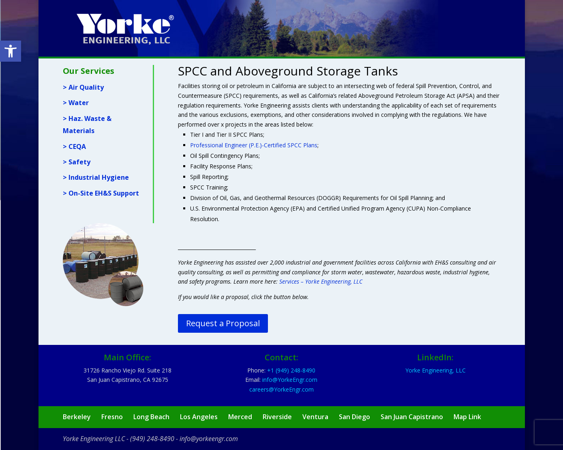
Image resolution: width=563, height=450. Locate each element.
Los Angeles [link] (199, 416)
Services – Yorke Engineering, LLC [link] (320, 281)
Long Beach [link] (151, 416)
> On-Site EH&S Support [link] (101, 193)
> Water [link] (76, 102)
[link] (10, 51)
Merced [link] (240, 416)
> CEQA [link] (74, 146)
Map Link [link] (467, 416)
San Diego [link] (354, 416)
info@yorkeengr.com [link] (209, 438)
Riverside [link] (277, 416)
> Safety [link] (76, 161)
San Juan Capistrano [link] (412, 416)
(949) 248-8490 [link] (152, 438)
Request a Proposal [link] (223, 323)
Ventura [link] (315, 416)
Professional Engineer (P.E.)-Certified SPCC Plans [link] (253, 145)
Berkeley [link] (77, 416)
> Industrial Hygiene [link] (96, 177)
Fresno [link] (112, 416)
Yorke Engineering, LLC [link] (435, 370)
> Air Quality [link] (83, 87)
